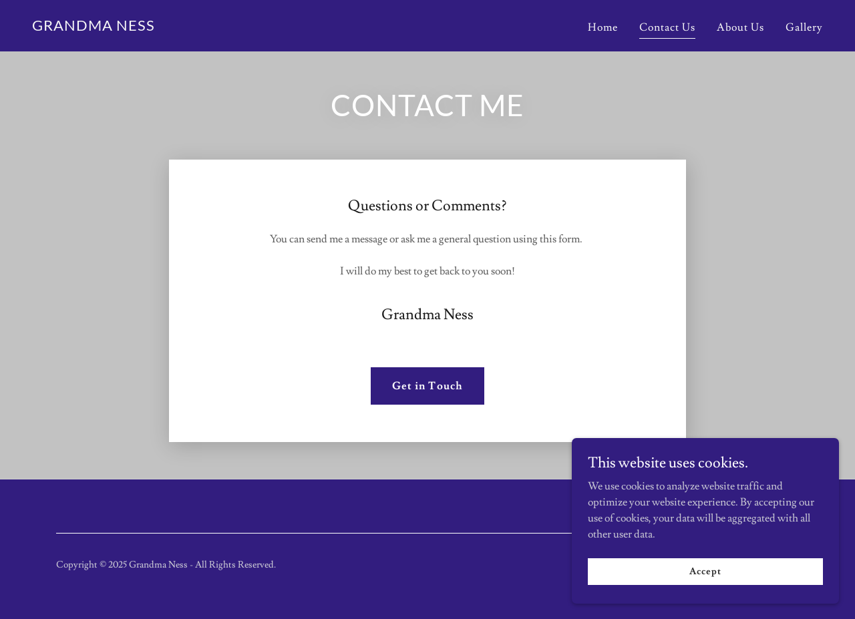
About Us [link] (740, 27)
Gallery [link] (804, 27)
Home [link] (603, 27)
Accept (705, 571)
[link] (93, 27)
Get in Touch (427, 386)
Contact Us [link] (667, 27)
